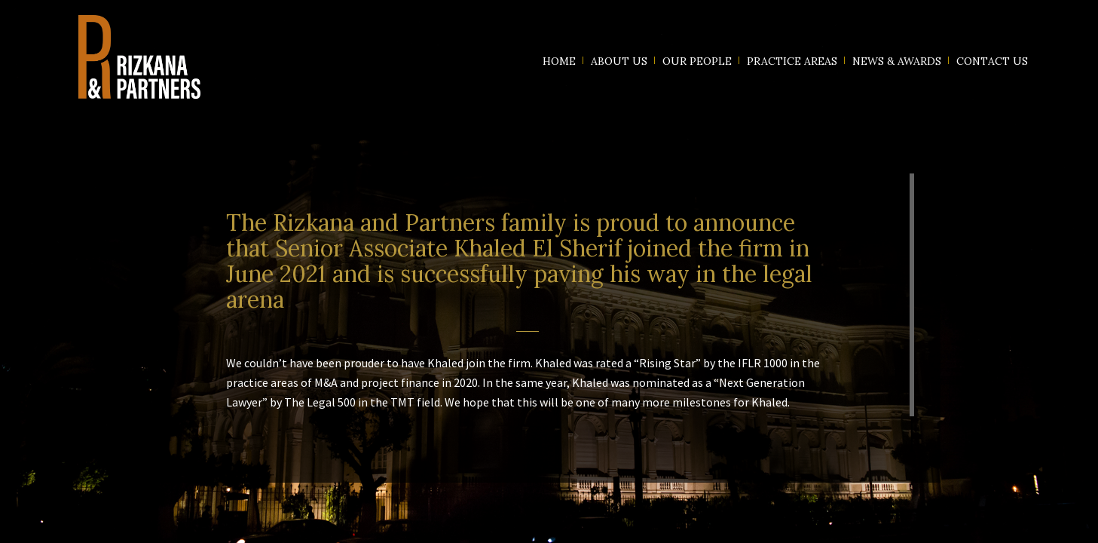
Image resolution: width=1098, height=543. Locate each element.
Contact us (992, 61)
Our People (697, 61)
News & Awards (896, 61)
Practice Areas (792, 61)
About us (619, 61)
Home (559, 61)
